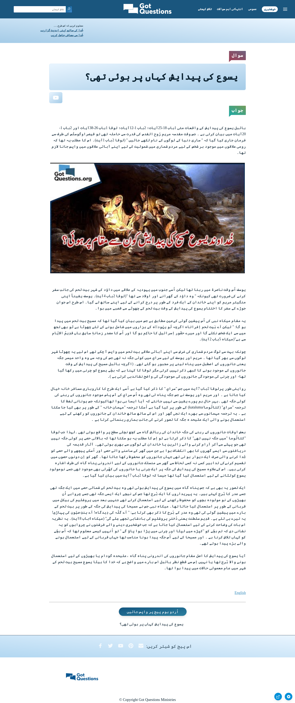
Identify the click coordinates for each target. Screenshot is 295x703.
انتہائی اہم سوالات (230, 9)
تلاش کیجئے (205, 9)
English (240, 593)
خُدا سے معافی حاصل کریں (67, 35)
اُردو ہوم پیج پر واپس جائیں (153, 612)
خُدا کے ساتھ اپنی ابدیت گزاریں (61, 30)
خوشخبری (270, 9)
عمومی (252, 9)
